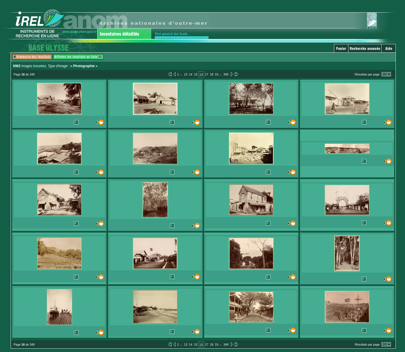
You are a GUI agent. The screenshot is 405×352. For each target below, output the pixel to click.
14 (190, 74)
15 (195, 74)
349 (225, 74)
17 (206, 74)
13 (185, 74)
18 (211, 74)
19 (216, 74)
